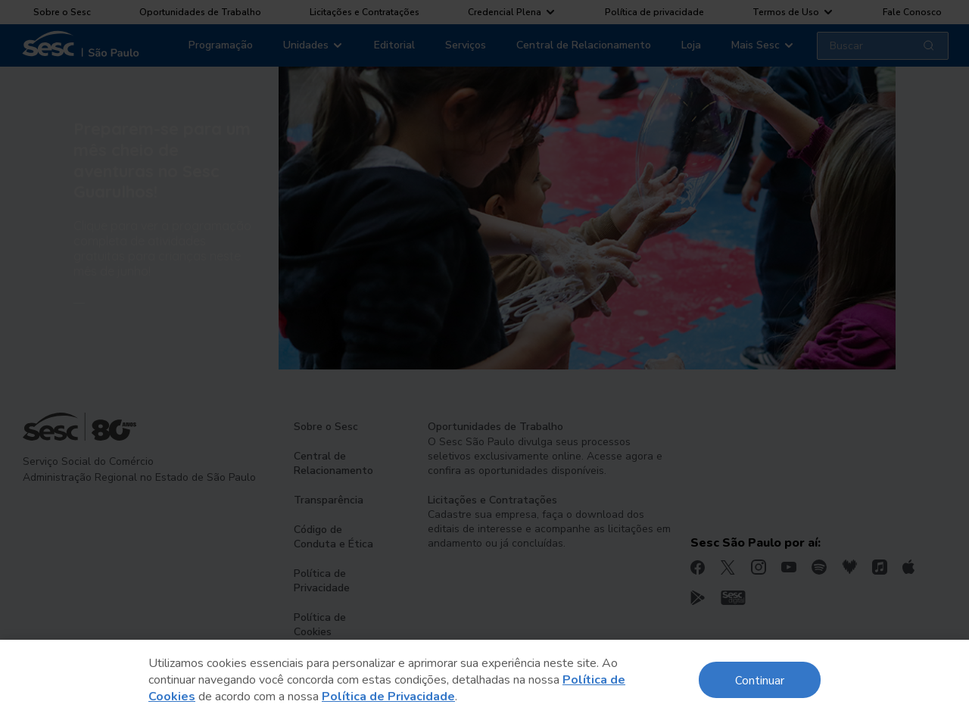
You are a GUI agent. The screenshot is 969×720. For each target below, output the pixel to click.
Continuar (759, 679)
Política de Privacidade (388, 696)
